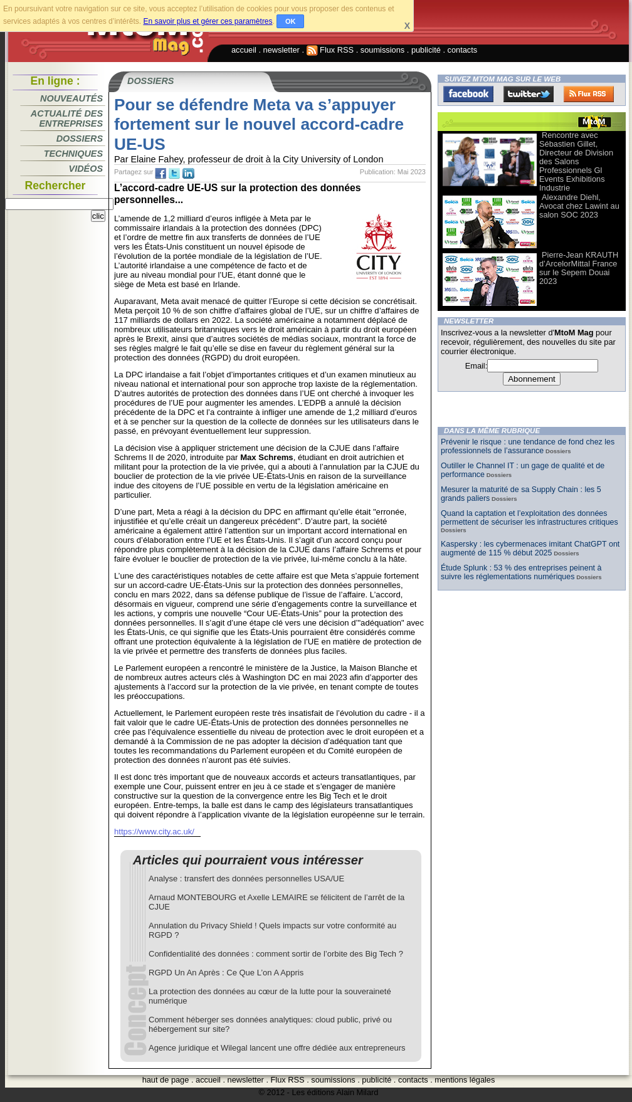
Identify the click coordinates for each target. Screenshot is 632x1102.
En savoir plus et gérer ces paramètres (207, 21)
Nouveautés (71, 98)
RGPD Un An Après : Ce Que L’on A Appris (226, 972)
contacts (463, 50)
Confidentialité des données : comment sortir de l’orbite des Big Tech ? (276, 953)
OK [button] (290, 21)
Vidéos (86, 169)
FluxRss (589, 94)
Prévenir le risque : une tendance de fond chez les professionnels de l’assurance (527, 446)
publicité (426, 50)
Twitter (528, 94)
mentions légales (464, 1079)
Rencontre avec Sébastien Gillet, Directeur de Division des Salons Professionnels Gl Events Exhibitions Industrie (576, 161)
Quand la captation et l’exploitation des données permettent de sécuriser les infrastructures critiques (529, 518)
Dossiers (79, 139)
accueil (243, 50)
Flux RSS (330, 50)
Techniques (73, 154)
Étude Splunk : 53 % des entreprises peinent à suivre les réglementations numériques (521, 572)
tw (174, 173)
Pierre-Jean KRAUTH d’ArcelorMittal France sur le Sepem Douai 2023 (578, 268)
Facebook (468, 94)
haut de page (165, 1079)
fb (160, 173)
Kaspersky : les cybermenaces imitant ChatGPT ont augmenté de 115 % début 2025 (530, 548)
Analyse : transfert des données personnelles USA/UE (246, 878)
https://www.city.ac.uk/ (154, 831)
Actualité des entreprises (67, 118)
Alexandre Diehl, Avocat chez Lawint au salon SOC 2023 (579, 205)
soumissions (382, 50)
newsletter (281, 50)
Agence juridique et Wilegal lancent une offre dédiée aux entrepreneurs (277, 1047)
